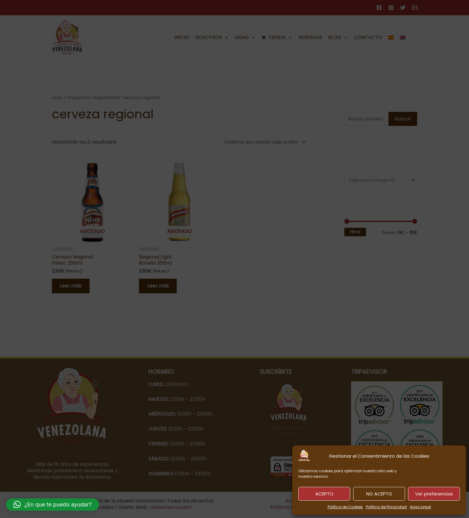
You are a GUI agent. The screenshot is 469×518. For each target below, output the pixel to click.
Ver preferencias (434, 494)
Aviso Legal (420, 506)
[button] (52, 504)
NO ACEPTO (379, 494)
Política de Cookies (345, 506)
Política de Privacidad (386, 506)
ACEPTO (324, 494)
